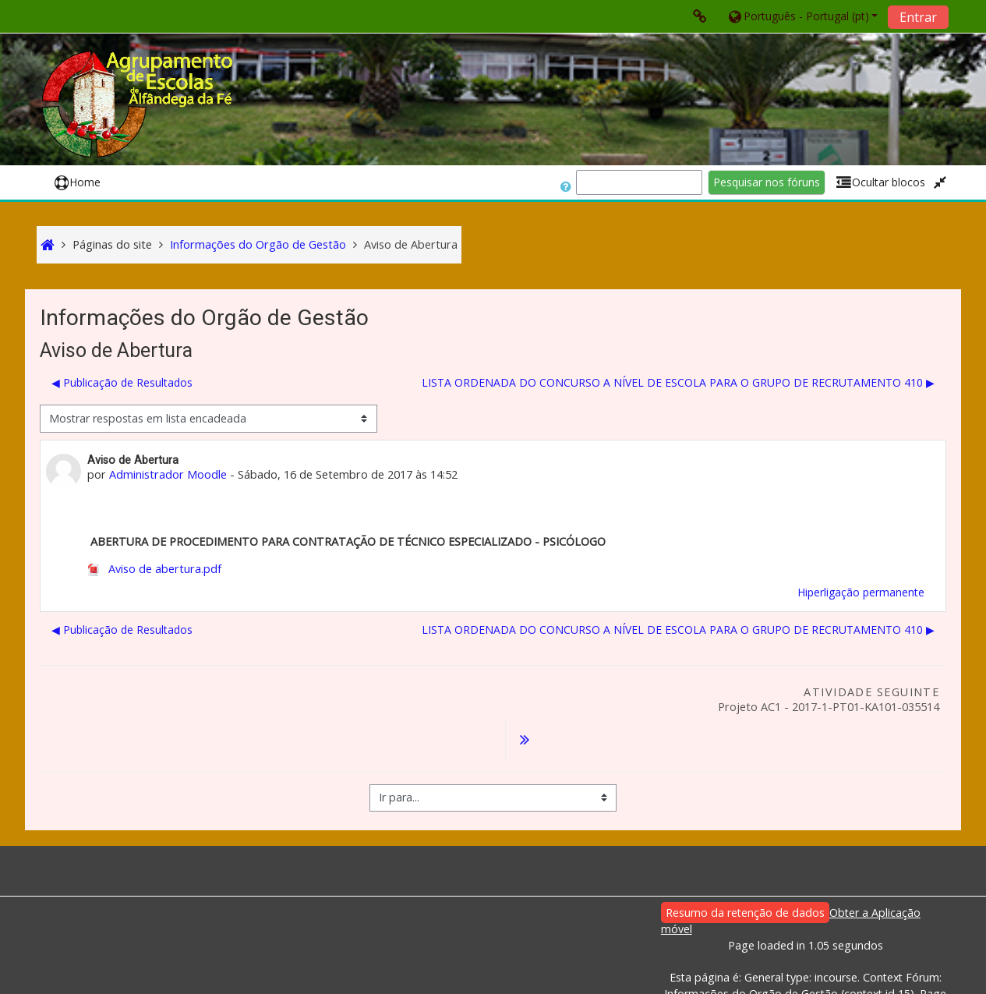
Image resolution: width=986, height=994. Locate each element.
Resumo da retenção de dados (745, 872)
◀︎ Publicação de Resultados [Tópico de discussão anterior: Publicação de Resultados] (122, 382)
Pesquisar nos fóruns (766, 182)
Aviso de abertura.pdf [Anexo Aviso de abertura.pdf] (154, 568)
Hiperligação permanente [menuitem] (860, 592)
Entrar (918, 17)
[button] (802, 16)
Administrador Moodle (168, 474)
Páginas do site (112, 244)
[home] (139, 104)
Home (78, 182)
